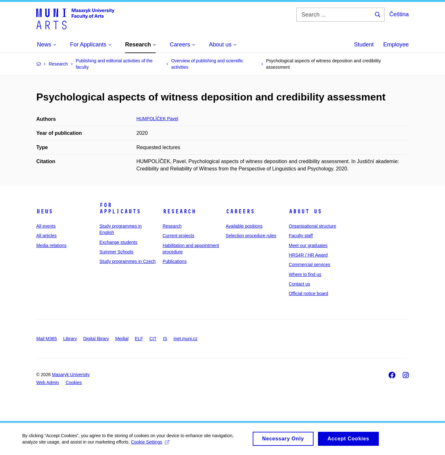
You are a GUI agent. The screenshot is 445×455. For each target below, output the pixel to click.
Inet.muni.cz (185, 338)
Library (70, 338)
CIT (153, 338)
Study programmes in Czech (127, 261)
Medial (121, 338)
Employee (396, 44)
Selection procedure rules (251, 235)
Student (364, 44)
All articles (46, 235)
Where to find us (305, 274)
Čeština (399, 14)
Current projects (178, 235)
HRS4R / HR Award (308, 255)
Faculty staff (301, 235)
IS (165, 338)
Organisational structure (312, 226)
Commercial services (309, 264)
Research (179, 211)
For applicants (120, 208)
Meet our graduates (308, 245)
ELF (139, 338)
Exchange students (118, 242)
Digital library (96, 338)
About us (305, 211)
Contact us (299, 283)
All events (46, 226)
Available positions (244, 226)
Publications (175, 261)
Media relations (51, 245)
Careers (240, 211)
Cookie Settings (150, 444)
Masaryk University (70, 374)
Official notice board (308, 293)
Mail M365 (46, 338)
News (44, 211)
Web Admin (47, 382)
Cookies (74, 382)
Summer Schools (116, 251)
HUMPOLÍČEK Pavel (157, 118)
